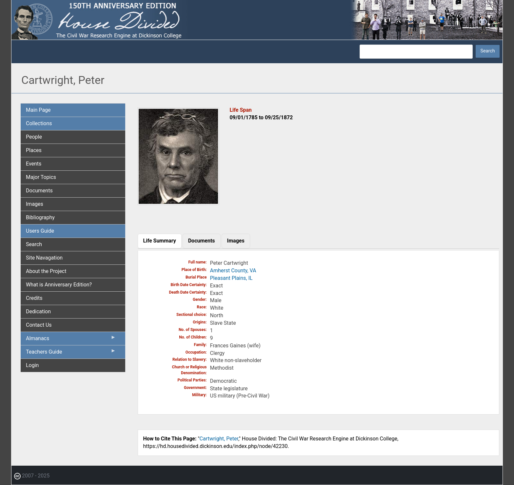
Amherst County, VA (233, 270)
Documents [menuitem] (39, 190)
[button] (178, 203)
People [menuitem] (34, 137)
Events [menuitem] (33, 164)
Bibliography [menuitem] (40, 217)
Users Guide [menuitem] (40, 231)
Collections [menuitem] (39, 123)
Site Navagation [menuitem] (44, 258)
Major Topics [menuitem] (41, 177)
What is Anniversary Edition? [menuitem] (59, 284)
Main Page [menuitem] (38, 110)
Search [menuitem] (34, 244)
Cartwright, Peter (219, 439)
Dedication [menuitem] (38, 311)
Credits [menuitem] (34, 298)
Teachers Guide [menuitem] (71, 353)
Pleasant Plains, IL (231, 278)
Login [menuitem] (32, 365)
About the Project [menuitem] (46, 271)
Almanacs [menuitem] (71, 340)
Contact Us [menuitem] (39, 325)
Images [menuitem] (34, 204)
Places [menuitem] (34, 150)
